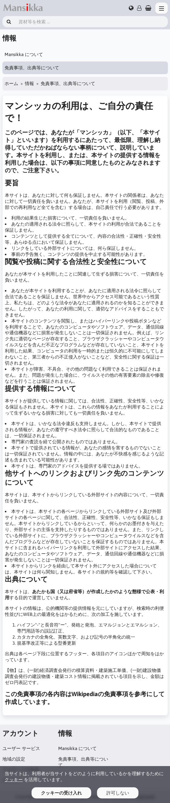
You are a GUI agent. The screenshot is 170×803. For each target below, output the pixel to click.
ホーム (11, 83)
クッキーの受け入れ (61, 792)
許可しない (117, 792)
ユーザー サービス (21, 748)
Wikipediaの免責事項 (100, 693)
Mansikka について (24, 54)
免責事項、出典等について (32, 67)
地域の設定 (13, 759)
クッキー (14, 779)
